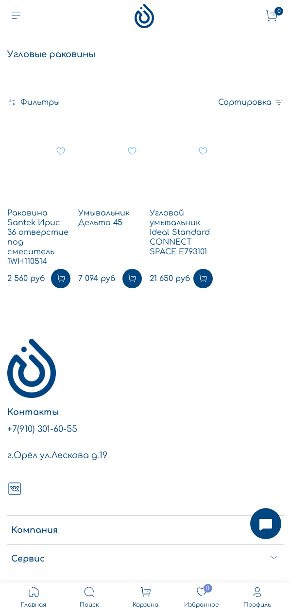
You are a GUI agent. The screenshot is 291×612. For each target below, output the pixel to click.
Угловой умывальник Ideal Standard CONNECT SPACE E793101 (180, 232)
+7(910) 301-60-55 (42, 429)
